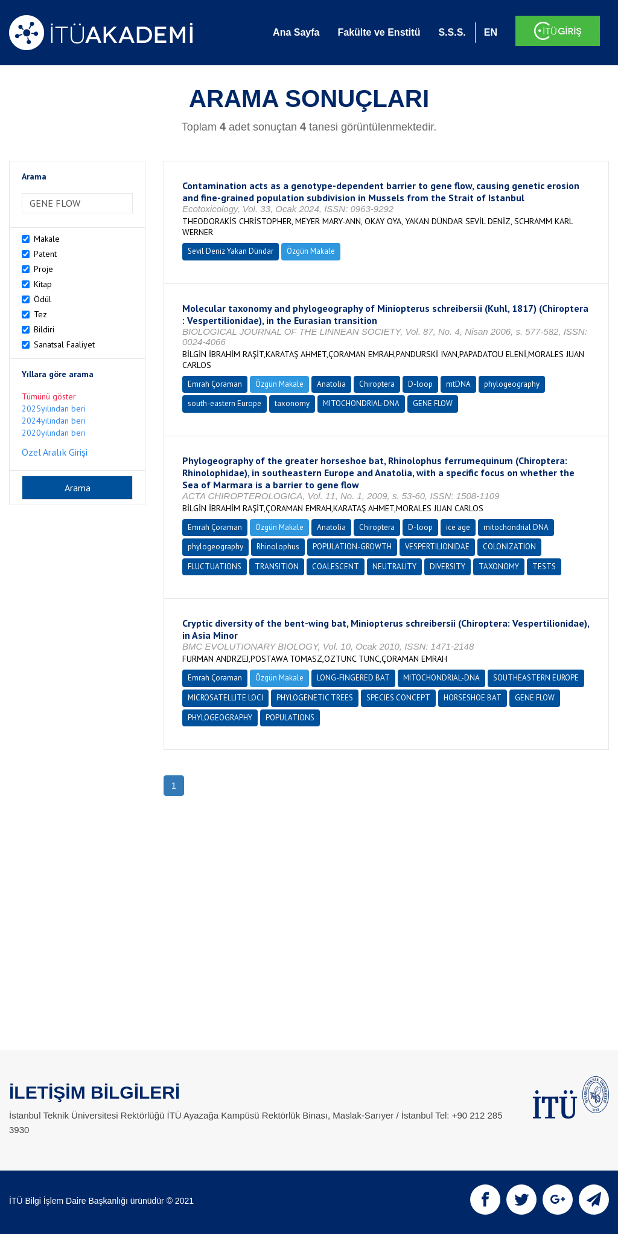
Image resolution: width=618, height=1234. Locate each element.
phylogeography (512, 384)
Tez (40, 314)
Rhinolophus (277, 546)
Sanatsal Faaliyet (64, 344)
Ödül (42, 299)
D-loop (420, 384)
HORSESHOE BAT (473, 698)
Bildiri (44, 329)
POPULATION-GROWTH (352, 546)
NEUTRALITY (394, 566)
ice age (458, 527)
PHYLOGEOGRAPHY (220, 717)
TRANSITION (277, 566)
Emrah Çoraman (215, 384)
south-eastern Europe (224, 403)
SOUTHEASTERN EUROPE (536, 678)
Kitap (43, 284)
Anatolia (331, 384)
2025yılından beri (54, 408)
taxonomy (292, 403)
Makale (47, 238)
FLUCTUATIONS (214, 566)
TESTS (544, 566)
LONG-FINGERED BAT (353, 678)
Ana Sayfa (296, 32)
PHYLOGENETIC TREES (314, 698)
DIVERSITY (447, 566)
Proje (43, 268)
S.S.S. (451, 32)
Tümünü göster (49, 396)
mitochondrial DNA (516, 527)
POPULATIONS (290, 717)
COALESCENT (335, 566)
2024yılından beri (54, 420)
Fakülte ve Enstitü (378, 32)
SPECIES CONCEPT (398, 698)
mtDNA (458, 384)
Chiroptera (377, 384)
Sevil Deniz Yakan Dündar (230, 251)
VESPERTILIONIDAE (437, 546)
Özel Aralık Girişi (55, 452)
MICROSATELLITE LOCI (225, 698)
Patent (45, 253)
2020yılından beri (54, 432)
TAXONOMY (499, 566)
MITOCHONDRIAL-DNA (361, 403)
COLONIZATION (509, 546)
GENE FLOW (433, 403)
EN (490, 32)
